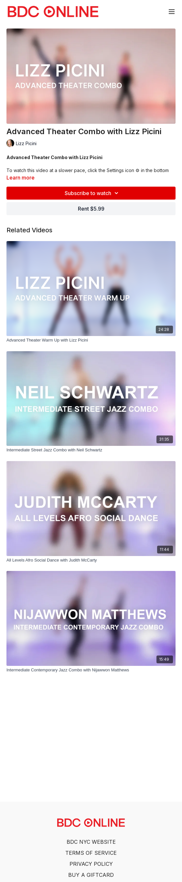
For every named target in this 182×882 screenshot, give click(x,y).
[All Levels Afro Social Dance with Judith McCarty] (91, 560)
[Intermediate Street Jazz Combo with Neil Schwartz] (91, 450)
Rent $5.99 (91, 208)
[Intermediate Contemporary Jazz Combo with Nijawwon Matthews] (91, 670)
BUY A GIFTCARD (91, 875)
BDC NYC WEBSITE (91, 842)
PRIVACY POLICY (91, 864)
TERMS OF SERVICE (91, 853)
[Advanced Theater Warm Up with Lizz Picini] (91, 340)
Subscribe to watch (92, 193)
